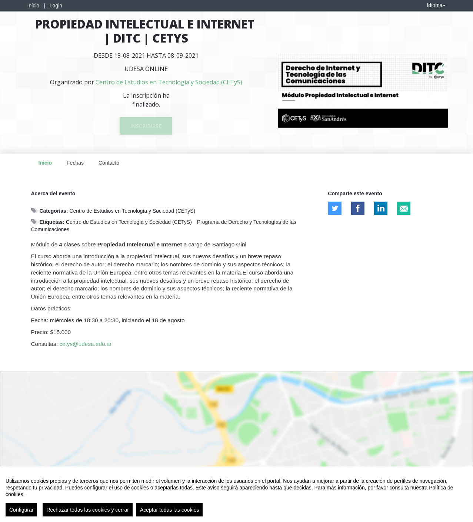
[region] (236, 494)
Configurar (21, 510)
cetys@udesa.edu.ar (85, 344)
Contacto (109, 163)
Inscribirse (145, 125)
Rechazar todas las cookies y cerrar (87, 510)
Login (56, 6)
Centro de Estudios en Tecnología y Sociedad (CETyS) (132, 211)
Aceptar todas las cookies (169, 510)
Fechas (75, 163)
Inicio (33, 6)
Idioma (436, 5)
